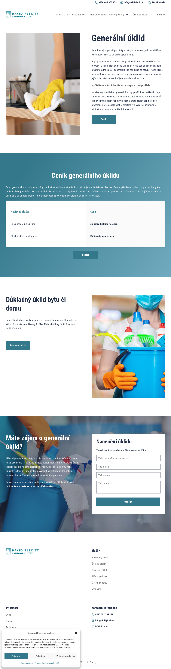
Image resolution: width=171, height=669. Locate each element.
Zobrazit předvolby (66, 656)
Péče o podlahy (116, 14)
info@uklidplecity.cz (132, 2)
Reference (11, 627)
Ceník (104, 119)
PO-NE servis (156, 2)
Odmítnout (41, 656)
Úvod (58, 14)
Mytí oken (96, 589)
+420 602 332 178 (106, 2)
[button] (75, 633)
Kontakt (161, 14)
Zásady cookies (27, 663)
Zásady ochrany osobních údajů (47, 663)
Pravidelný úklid (98, 14)
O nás (67, 14)
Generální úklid (99, 570)
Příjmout (16, 656)
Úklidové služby (141, 14)
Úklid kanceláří (79, 14)
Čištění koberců (99, 582)
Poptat (85, 254)
